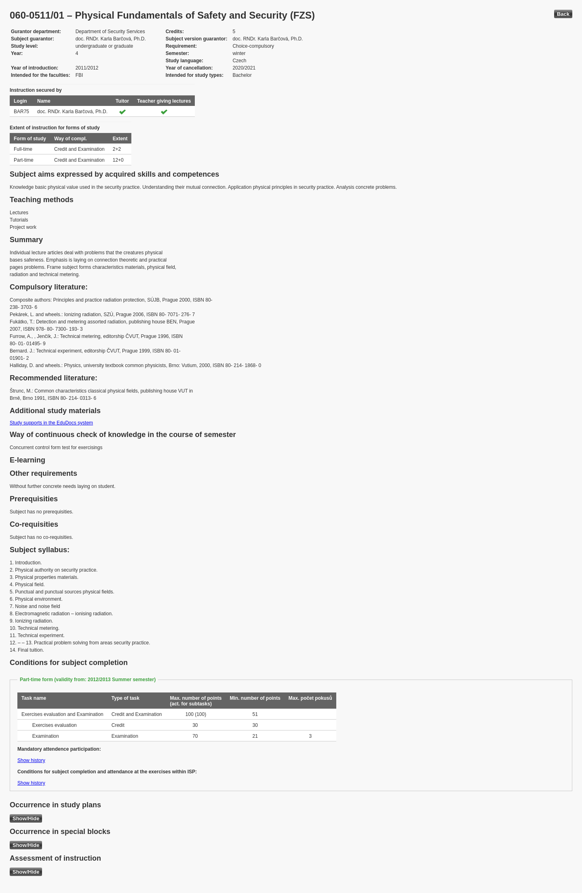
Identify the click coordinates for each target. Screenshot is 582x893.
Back (563, 14)
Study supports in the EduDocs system (51, 423)
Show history (31, 760)
